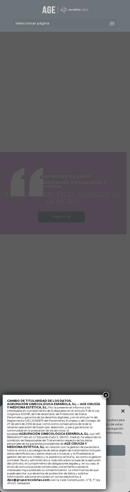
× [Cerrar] (106, 395)
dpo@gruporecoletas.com (28, 480)
